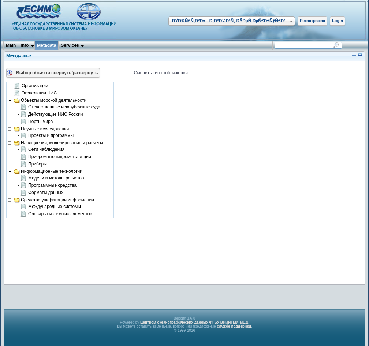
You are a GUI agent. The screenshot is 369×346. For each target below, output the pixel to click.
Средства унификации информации (54, 200)
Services (70, 45)
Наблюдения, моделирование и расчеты (58, 143)
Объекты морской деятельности (50, 100)
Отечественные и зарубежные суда (60, 107)
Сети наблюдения (42, 149)
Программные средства (48, 185)
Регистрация (312, 20)
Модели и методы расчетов (52, 178)
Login (337, 20)
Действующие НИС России (51, 114)
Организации (31, 86)
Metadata (46, 45)
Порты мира (36, 122)
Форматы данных (41, 193)
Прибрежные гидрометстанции (55, 157)
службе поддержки (234, 326)
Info (24, 45)
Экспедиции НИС (35, 93)
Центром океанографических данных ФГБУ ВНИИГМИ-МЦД (194, 322)
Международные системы (50, 207)
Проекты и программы (47, 136)
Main (11, 45)
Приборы (33, 164)
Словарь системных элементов (56, 214)
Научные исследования (41, 129)
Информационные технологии (48, 171)
